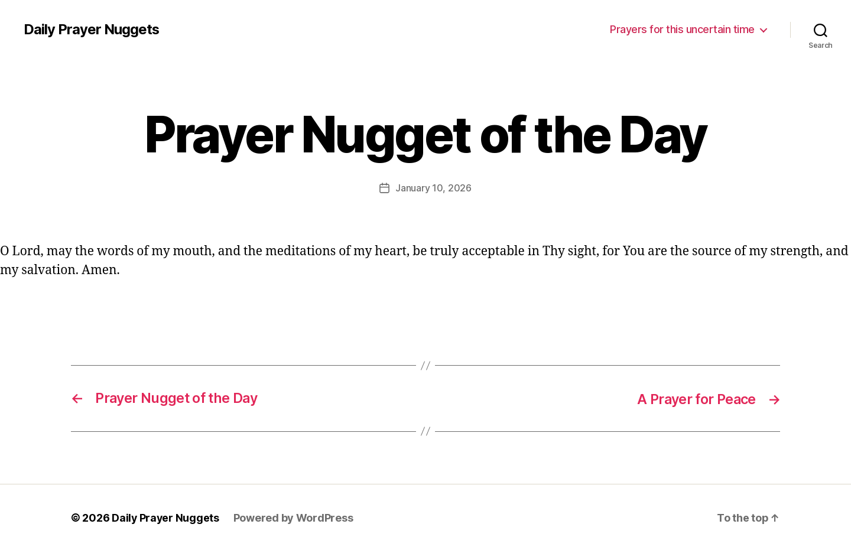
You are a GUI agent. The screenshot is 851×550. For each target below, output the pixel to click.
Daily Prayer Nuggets (92, 29)
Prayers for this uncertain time (682, 29)
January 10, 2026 (433, 188)
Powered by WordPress (295, 516)
